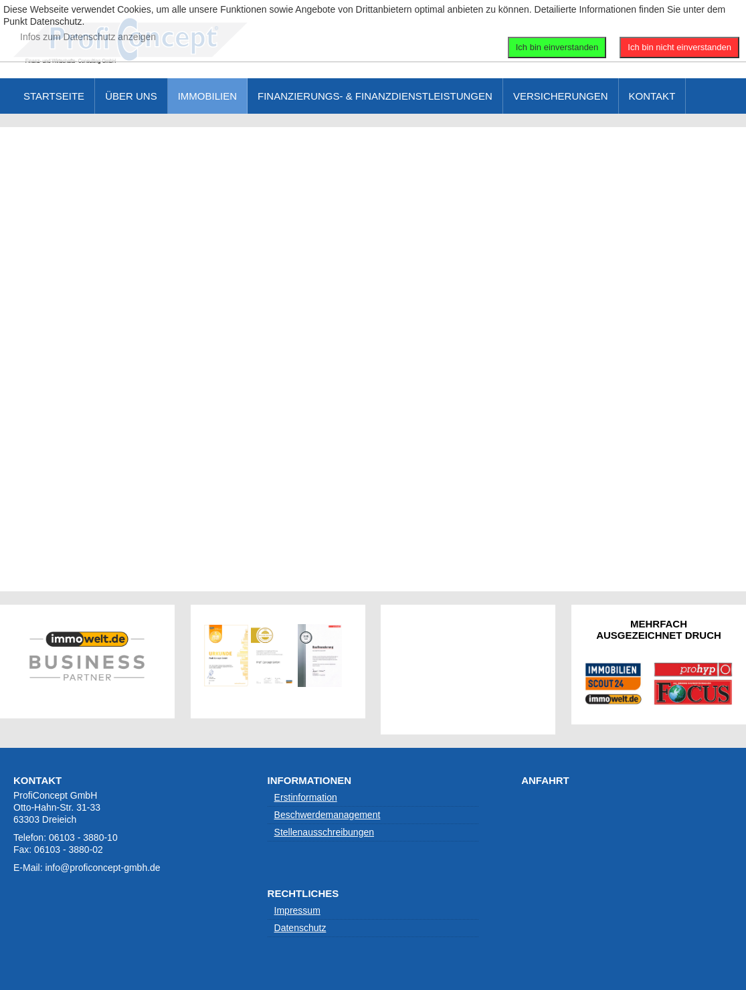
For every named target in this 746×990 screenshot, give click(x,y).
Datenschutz (300, 927)
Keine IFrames (468, 668)
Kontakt (652, 96)
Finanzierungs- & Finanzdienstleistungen (375, 96)
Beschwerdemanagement (327, 814)
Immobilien (207, 96)
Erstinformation (305, 797)
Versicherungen (560, 96)
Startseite (53, 96)
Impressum (297, 910)
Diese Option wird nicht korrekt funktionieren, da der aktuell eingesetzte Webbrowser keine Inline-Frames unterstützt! (373, 357)
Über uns (131, 96)
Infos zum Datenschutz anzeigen (88, 36)
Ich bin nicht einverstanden (679, 47)
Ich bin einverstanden (557, 47)
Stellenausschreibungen (324, 832)
